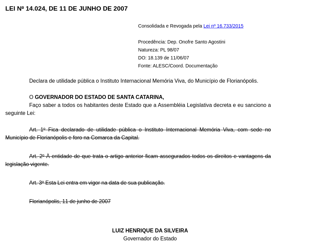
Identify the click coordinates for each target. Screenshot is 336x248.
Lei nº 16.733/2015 (224, 26)
